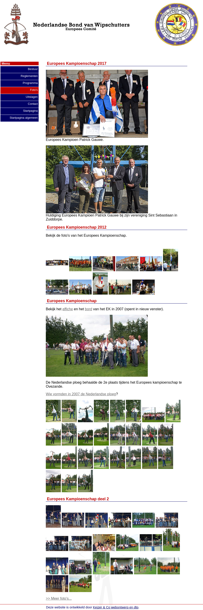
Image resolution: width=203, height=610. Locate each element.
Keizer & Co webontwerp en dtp (115, 607)
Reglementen (29, 76)
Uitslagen (32, 96)
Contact (33, 103)
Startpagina (30, 110)
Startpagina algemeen (24, 117)
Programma (30, 83)
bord (88, 309)
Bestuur (33, 69)
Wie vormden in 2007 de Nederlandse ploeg (81, 394)
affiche (67, 309)
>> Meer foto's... (59, 598)
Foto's (34, 90)
